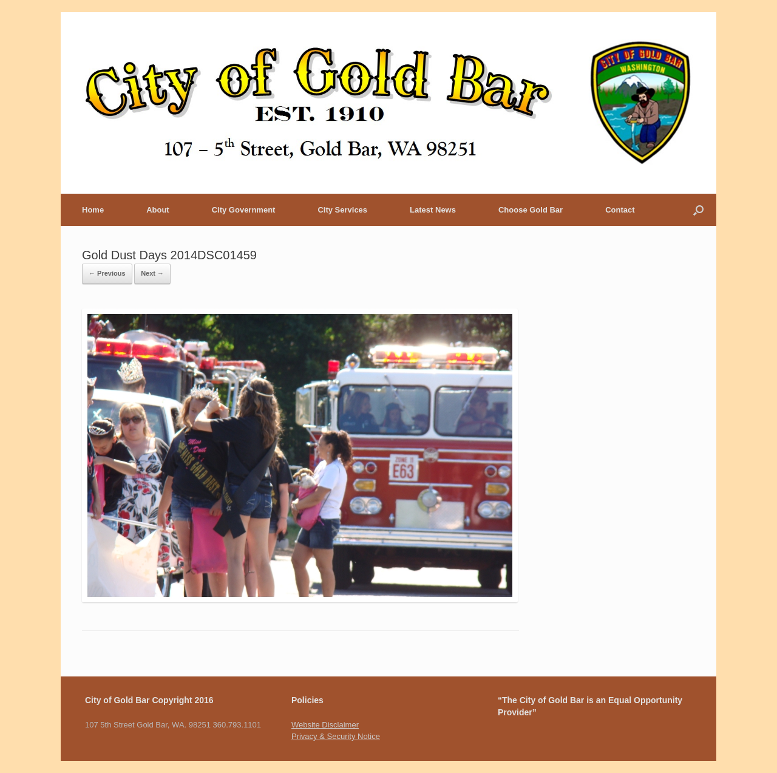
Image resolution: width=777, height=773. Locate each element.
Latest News (433, 209)
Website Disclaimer (325, 724)
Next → (152, 273)
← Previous (107, 273)
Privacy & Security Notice (335, 736)
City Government (244, 209)
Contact (619, 209)
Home (93, 209)
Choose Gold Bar (530, 209)
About (157, 209)
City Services (342, 209)
